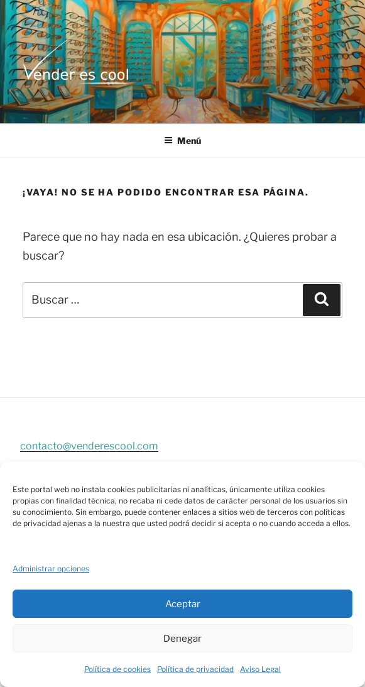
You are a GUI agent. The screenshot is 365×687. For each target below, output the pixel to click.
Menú (182, 140)
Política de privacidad (195, 669)
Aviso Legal (260, 669)
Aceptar (182, 604)
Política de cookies (117, 669)
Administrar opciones (51, 568)
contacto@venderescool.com (89, 446)
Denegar (182, 638)
